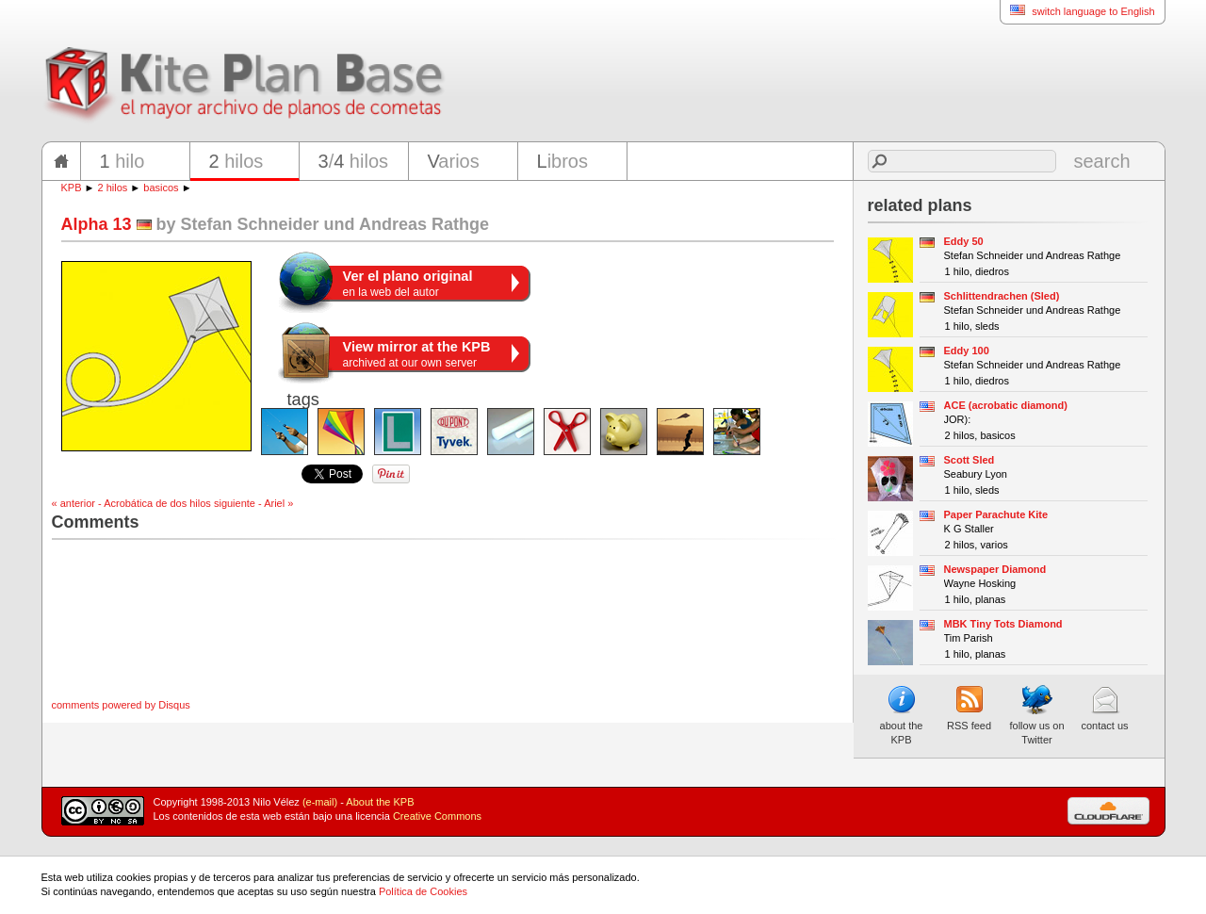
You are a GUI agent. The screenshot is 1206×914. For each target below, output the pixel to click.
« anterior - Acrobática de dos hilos (131, 503)
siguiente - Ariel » (253, 503)
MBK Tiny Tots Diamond (1003, 623)
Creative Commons (437, 816)
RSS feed (969, 707)
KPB (71, 187)
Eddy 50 (964, 241)
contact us (1104, 707)
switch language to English (1077, 11)
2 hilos (113, 187)
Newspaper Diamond (995, 569)
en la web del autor (408, 283)
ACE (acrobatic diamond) (1005, 405)
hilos (236, 161)
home (61, 161)
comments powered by (121, 704)
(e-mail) (319, 802)
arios (454, 161)
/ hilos (353, 161)
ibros (562, 161)
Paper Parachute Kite (996, 514)
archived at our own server (417, 354)
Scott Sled (969, 459)
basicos (160, 187)
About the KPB (380, 802)
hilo (122, 161)
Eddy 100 (966, 350)
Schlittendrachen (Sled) (1002, 296)
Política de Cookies (423, 891)
